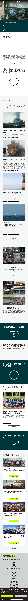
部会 (14, 275)
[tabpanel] (14, 10)
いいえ (21, 596)
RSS (17, 585)
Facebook (14, 582)
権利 (11, 137)
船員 (8, 170)
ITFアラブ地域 (15, 137)
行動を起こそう (13, 476)
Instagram (14, 585)
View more (14, 426)
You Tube (17, 582)
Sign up (14, 565)
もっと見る (14, 238)
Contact (14, 574)
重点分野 (14, 317)
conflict (4, 137)
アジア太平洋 (8, 423)
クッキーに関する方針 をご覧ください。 (17, 599)
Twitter (11, 582)
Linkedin (11, 585)
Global (11, 170)
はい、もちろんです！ (7, 596)
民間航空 (8, 137)
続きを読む (14, 63)
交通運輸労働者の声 (14, 354)
